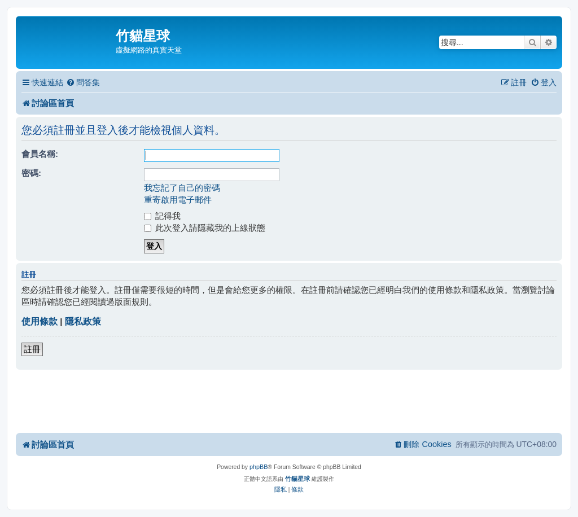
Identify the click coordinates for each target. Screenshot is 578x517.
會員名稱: (39, 154)
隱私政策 (83, 321)
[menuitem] (83, 83)
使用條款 (39, 321)
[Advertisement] (289, 400)
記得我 (162, 216)
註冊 (32, 349)
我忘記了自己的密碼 (182, 187)
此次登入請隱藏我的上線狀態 (204, 228)
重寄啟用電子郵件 (178, 199)
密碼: (31, 173)
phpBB (258, 466)
